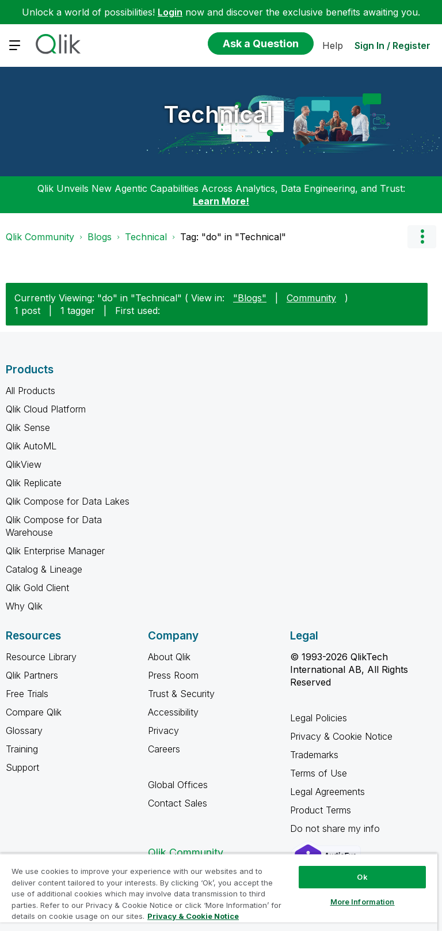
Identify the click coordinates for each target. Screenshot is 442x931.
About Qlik (169, 657)
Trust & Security (181, 693)
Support (22, 767)
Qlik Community (40, 237)
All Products (30, 390)
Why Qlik (24, 606)
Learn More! (221, 201)
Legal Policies (318, 718)
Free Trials (27, 693)
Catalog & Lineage (44, 569)
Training (22, 749)
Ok (362, 876)
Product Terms (320, 810)
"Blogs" (249, 298)
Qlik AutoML (31, 446)
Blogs (99, 237)
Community (311, 298)
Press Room (173, 675)
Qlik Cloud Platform (46, 409)
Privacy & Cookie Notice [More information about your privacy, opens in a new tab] (193, 916)
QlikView (23, 464)
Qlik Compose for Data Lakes (67, 501)
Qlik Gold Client (37, 587)
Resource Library (41, 657)
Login (170, 12)
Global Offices (178, 784)
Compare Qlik (34, 712)
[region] (218, 892)
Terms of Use (318, 773)
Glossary (24, 730)
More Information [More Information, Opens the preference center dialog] (362, 901)
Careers (164, 749)
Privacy (163, 730)
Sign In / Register (392, 45)
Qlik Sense (28, 427)
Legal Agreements (327, 791)
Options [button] (421, 236)
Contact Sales (177, 803)
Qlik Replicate (34, 483)
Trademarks (314, 754)
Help (332, 45)
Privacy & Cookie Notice (341, 736)
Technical (218, 114)
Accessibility (173, 712)
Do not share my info (336, 828)
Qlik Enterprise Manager (55, 551)
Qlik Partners (32, 675)
